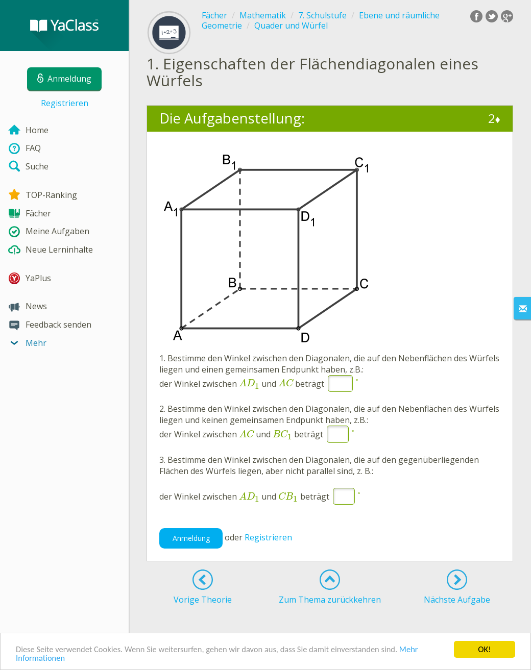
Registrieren (64, 103)
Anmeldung (191, 538)
